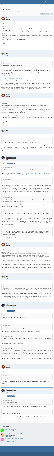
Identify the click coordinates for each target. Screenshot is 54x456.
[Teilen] (52, 14)
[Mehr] (51, 23)
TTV (5, 430)
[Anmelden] (48, 2)
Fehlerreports (7, 442)
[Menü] (52, 1)
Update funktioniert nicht (11, 429)
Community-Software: (27, 454)
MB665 (4, 11)
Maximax (7, 435)
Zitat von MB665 (8, 63)
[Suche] (45, 1)
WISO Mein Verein (8, 431)
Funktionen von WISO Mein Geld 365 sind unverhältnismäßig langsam (33, 173)
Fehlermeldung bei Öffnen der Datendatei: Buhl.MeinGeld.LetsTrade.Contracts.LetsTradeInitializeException (20, 439)
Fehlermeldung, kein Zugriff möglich (13, 434)
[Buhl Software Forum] (0, 1)
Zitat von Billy (8, 375)
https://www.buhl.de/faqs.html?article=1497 (11, 78)
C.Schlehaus (7, 441)
